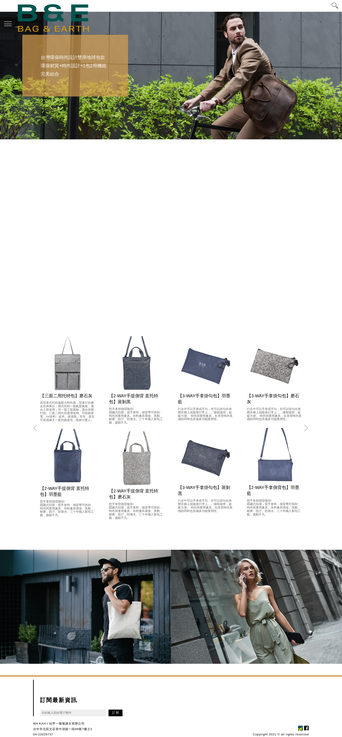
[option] (171, 75)
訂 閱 (115, 712)
